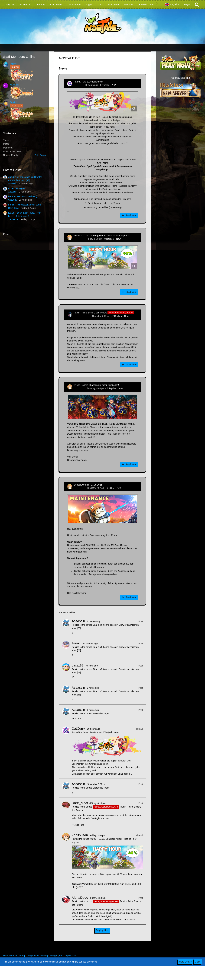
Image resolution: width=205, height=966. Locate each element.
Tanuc (76, 643)
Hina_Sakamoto (82, 316)
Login (187, 4)
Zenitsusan (13, 219)
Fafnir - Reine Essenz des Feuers (24, 204)
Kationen (14, 84)
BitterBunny (40, 155)
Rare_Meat (13, 208)
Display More (102, 930)
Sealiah (13, 102)
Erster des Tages (16, 188)
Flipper (13, 63)
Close (198, 961)
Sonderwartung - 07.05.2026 (88, 484)
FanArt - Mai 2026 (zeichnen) (22, 196)
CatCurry (12, 200)
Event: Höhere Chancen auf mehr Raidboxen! (96, 385)
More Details (185, 961)
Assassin (12, 183)
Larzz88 (78, 665)
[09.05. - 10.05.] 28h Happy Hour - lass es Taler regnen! (101, 235)
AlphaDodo (80, 897)
